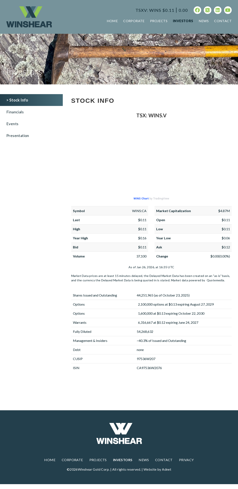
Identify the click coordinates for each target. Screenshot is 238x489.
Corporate (134, 21)
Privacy (186, 460)
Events (12, 123)
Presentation (17, 135)
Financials (15, 112)
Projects (158, 21)
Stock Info (18, 100)
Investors (183, 21)
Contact (223, 21)
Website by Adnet (157, 469)
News (204, 21)
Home (112, 21)
